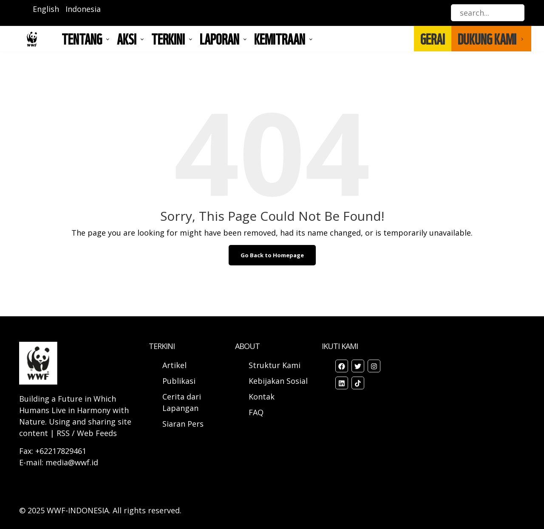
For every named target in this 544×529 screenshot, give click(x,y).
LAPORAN (219, 39)
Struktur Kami (274, 365)
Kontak (262, 396)
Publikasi (179, 381)
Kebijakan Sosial (278, 381)
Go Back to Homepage (272, 255)
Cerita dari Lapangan (181, 402)
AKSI (126, 39)
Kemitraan (279, 39)
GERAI (432, 39)
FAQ (256, 412)
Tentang (82, 39)
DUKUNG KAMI (487, 39)
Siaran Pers (183, 424)
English (46, 9)
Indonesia (83, 9)
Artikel (175, 365)
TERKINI (168, 39)
